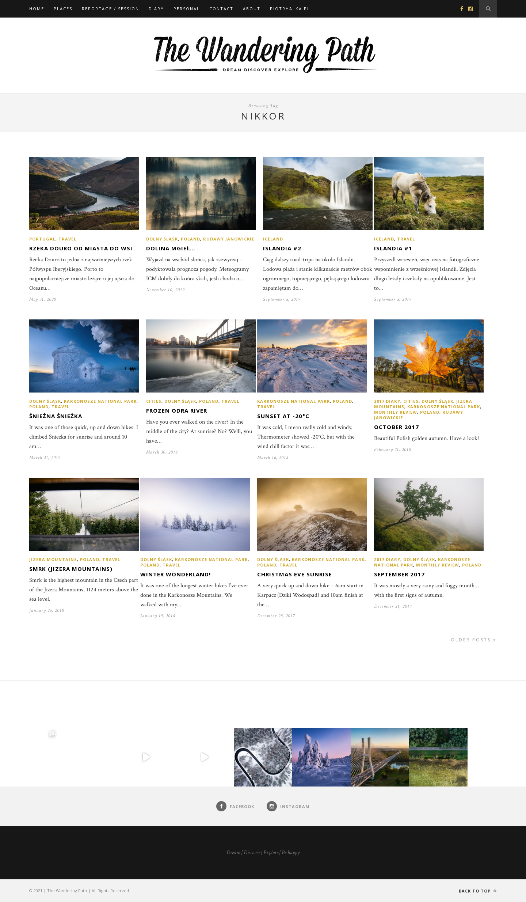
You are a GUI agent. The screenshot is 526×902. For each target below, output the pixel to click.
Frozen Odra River (176, 410)
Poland (190, 239)
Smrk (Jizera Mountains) (71, 568)
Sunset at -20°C (283, 416)
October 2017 (396, 427)
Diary (156, 8)
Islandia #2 (282, 248)
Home (36, 8)
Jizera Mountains (53, 559)
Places (63, 8)
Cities (153, 401)
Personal (187, 8)
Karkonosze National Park (100, 401)
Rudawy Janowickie (228, 239)
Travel (67, 239)
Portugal (42, 239)
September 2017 (399, 574)
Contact (221, 8)
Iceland (273, 239)
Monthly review (395, 412)
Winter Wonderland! (175, 574)
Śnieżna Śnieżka (55, 416)
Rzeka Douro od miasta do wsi (81, 248)
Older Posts (474, 640)
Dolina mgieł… (170, 248)
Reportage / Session (110, 8)
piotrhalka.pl (290, 8)
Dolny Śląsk (162, 239)
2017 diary (387, 401)
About (251, 8)
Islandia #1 (393, 248)
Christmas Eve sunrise (294, 574)
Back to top (478, 891)
